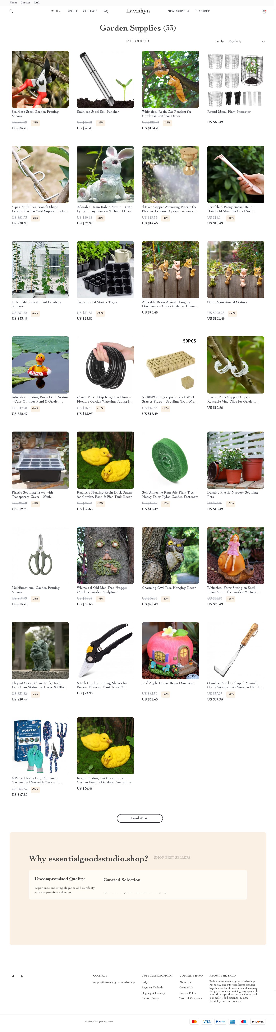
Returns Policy (150, 1001)
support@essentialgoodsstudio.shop (114, 985)
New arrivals (178, 11)
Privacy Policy (187, 996)
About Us (185, 985)
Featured (202, 11)
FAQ (36, 3)
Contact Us (186, 991)
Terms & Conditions (190, 1001)
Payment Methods (152, 991)
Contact (25, 3)
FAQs (145, 985)
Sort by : (220, 44)
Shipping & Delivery (153, 996)
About (13, 3)
